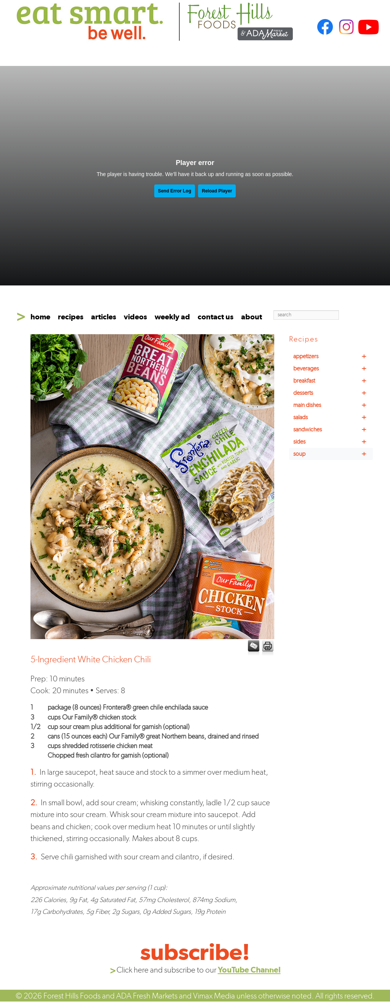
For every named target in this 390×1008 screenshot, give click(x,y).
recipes (70, 316)
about (251, 316)
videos (135, 316)
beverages (333, 368)
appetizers (333, 356)
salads (333, 417)
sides (333, 442)
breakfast (333, 381)
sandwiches (333, 429)
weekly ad (172, 316)
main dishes (333, 405)
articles (103, 316)
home (40, 316)
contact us (215, 316)
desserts (333, 393)
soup (333, 454)
